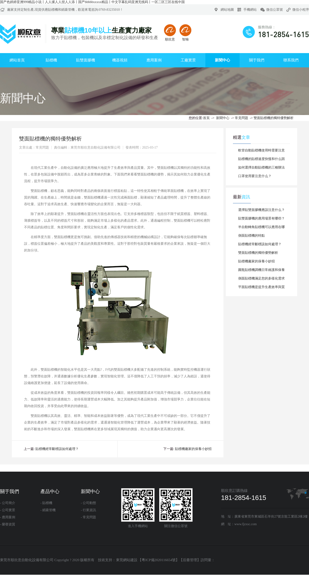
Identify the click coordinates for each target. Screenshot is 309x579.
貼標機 (53, 9)
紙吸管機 (68, 9)
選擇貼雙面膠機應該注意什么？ (261, 210)
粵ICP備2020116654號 (159, 560)
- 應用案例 (7, 517)
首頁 (206, 118)
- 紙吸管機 (48, 510)
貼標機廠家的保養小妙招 (193, 449)
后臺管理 (190, 560)
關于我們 (256, 60)
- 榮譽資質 (7, 524)
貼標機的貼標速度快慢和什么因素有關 (261, 160)
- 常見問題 (88, 517)
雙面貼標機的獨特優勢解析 (274, 118)
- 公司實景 (7, 510)
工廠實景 (188, 60)
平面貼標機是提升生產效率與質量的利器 (261, 288)
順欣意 (170, 32)
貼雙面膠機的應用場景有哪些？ (261, 218)
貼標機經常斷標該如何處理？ (57, 449)
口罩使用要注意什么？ (254, 176)
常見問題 (241, 118)
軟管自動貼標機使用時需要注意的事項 (261, 152)
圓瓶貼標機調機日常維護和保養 (261, 270)
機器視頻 (119, 60)
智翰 (185, 32)
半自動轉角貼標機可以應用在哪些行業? (261, 228)
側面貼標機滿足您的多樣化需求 (261, 278)
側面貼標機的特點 (251, 235)
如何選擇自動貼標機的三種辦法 (261, 167)
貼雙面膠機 (85, 60)
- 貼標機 (46, 503)
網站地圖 (227, 9)
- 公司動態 (88, 503)
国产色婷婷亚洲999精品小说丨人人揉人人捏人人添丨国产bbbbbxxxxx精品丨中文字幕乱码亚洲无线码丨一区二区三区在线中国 (92, 2)
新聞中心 (222, 60)
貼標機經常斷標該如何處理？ (259, 244)
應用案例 (154, 60)
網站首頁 (17, 60)
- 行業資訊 (88, 510)
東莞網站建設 (126, 560)
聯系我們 (291, 60)
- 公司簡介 (7, 503)
